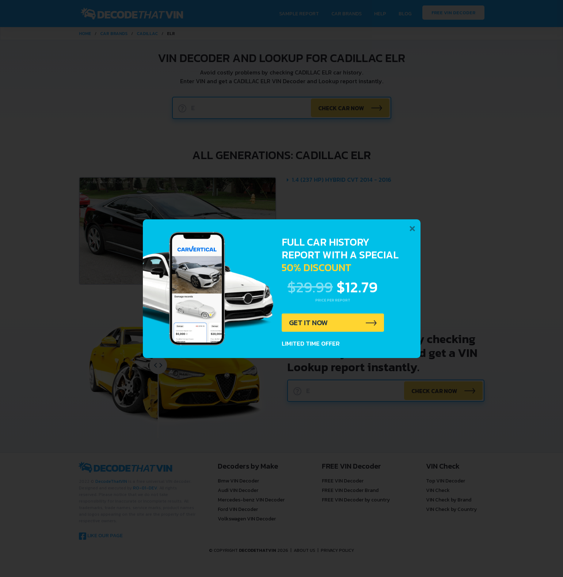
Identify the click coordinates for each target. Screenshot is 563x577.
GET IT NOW (308, 322)
